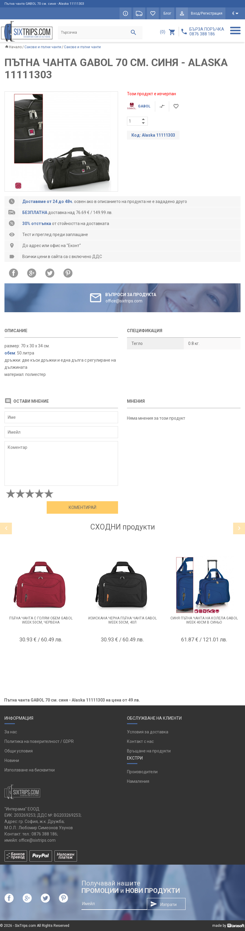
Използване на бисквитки (29, 770)
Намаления (138, 781)
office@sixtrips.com (37, 840)
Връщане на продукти (149, 751)
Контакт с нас (140, 741)
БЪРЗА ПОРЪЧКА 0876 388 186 (206, 31)
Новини (11, 760)
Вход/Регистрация (206, 13)
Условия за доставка (147, 732)
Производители (142, 771)
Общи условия (18, 751)
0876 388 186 (44, 834)
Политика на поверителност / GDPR (39, 741)
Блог (167, 13)
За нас (10, 732)
